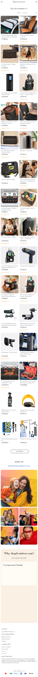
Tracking (4, 641)
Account (3, 651)
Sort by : (19, 12)
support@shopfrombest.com (8, 631)
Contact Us (4, 653)
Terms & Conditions (6, 647)
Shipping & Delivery (6, 637)
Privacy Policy (5, 649)
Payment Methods (6, 639)
